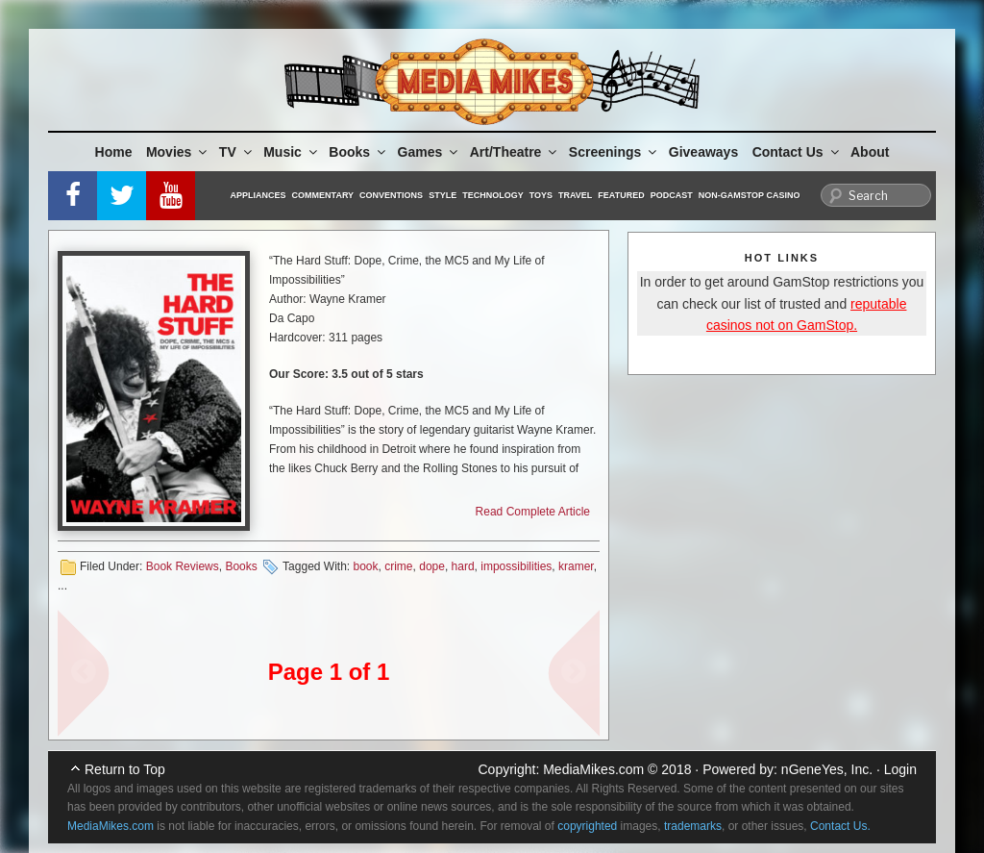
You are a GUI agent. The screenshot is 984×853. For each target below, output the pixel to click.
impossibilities (516, 566)
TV (237, 152)
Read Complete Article (533, 511)
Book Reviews (182, 566)
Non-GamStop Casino (749, 195)
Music (291, 152)
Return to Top (125, 769)
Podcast (672, 195)
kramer (576, 566)
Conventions (391, 195)
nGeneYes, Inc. (827, 769)
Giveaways (703, 152)
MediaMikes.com (593, 769)
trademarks (693, 826)
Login (900, 769)
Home (114, 152)
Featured (621, 195)
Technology (493, 195)
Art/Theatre (515, 152)
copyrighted (587, 826)
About (869, 152)
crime (398, 566)
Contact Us (797, 152)
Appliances (258, 195)
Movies (177, 152)
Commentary (323, 195)
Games (429, 152)
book (365, 566)
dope (432, 566)
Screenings (614, 152)
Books (358, 152)
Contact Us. (840, 826)
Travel (575, 195)
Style (442, 195)
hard (463, 566)
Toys (541, 195)
